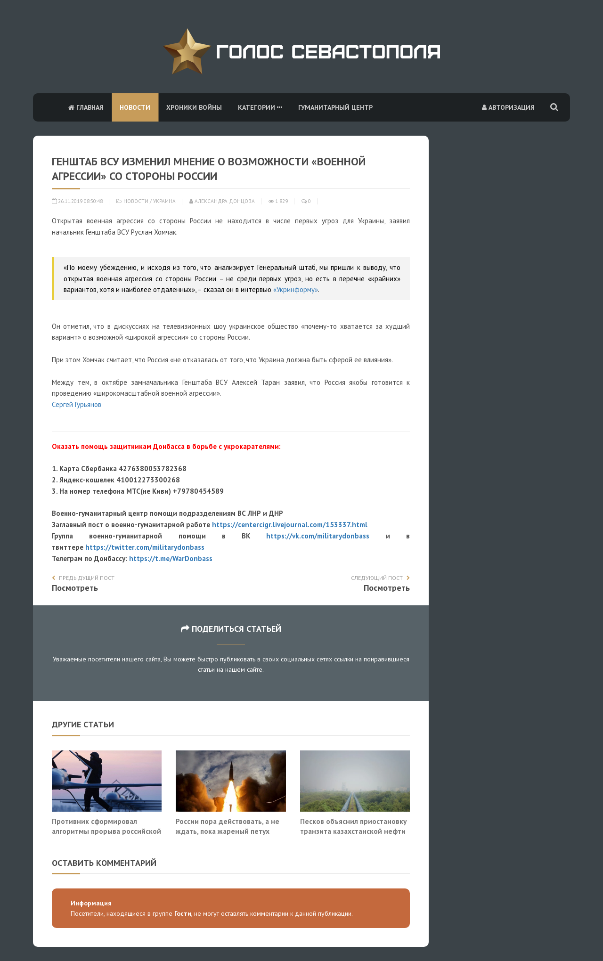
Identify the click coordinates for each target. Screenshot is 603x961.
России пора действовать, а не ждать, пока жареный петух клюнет (227, 831)
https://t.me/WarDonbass (170, 558)
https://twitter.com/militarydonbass (144, 547)
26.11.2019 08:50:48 (77, 201)
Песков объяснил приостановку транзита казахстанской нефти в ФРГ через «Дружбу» (353, 831)
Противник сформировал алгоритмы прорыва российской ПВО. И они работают (106, 831)
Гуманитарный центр (335, 107)
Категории (260, 107)
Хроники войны (194, 107)
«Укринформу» (295, 289)
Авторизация (508, 107)
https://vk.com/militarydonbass (317, 535)
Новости (135, 107)
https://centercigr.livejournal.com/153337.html (289, 524)
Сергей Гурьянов (76, 404)
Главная (86, 107)
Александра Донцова (222, 201)
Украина (164, 201)
